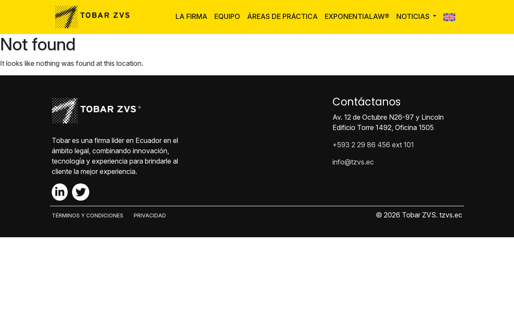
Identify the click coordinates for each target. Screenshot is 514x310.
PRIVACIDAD (150, 215)
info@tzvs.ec (353, 162)
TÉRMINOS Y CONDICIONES (87, 215)
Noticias (413, 16)
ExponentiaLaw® (357, 16)
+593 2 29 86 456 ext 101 (373, 144)
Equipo (227, 16)
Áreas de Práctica (282, 16)
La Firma (191, 16)
